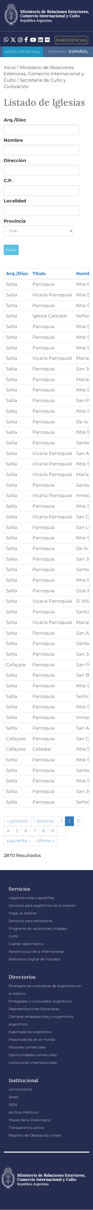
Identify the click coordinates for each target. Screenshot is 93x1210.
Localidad (15, 201)
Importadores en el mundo (32, 1039)
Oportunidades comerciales (33, 1055)
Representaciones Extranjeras (34, 1009)
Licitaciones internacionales (33, 1062)
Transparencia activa (26, 1127)
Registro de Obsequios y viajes (35, 1135)
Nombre (13, 140)
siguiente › (18, 840)
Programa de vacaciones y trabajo (38, 928)
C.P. (8, 180)
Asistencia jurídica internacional (36, 951)
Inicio (10, 67)
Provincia (15, 221)
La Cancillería (20, 1089)
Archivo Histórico (24, 1112)
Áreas (13, 1097)
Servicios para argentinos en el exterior (42, 905)
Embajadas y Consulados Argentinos (40, 1001)
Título (39, 273)
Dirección (15, 160)
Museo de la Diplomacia (29, 1120)
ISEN (13, 1104)
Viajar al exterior (23, 913)
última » (45, 840)
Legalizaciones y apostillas (31, 898)
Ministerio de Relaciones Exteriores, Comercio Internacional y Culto (44, 74)
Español (79, 51)
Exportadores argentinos (30, 1032)
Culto (13, 936)
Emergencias (71, 40)
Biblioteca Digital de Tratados (34, 959)
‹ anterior (44, 821)
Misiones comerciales (27, 1047)
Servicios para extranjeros (31, 921)
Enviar (11, 250)
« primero (17, 821)
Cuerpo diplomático (26, 944)
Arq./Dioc (15, 120)
